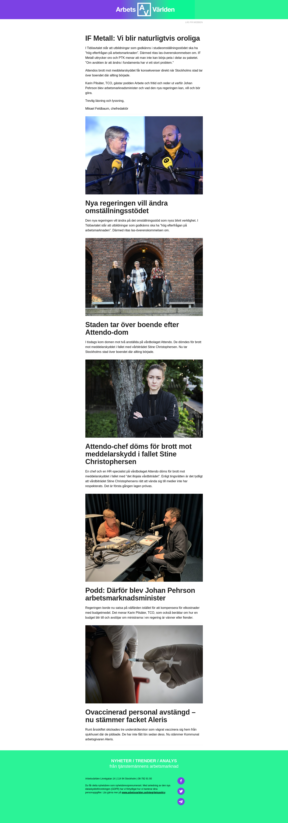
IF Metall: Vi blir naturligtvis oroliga (142, 38)
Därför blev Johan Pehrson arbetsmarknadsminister (140, 594)
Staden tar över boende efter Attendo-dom (132, 328)
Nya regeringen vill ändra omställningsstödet (126, 207)
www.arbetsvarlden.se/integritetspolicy (143, 792)
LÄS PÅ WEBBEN (194, 22)
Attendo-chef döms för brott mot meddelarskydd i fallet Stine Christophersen (138, 454)
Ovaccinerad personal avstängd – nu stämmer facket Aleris (140, 716)
